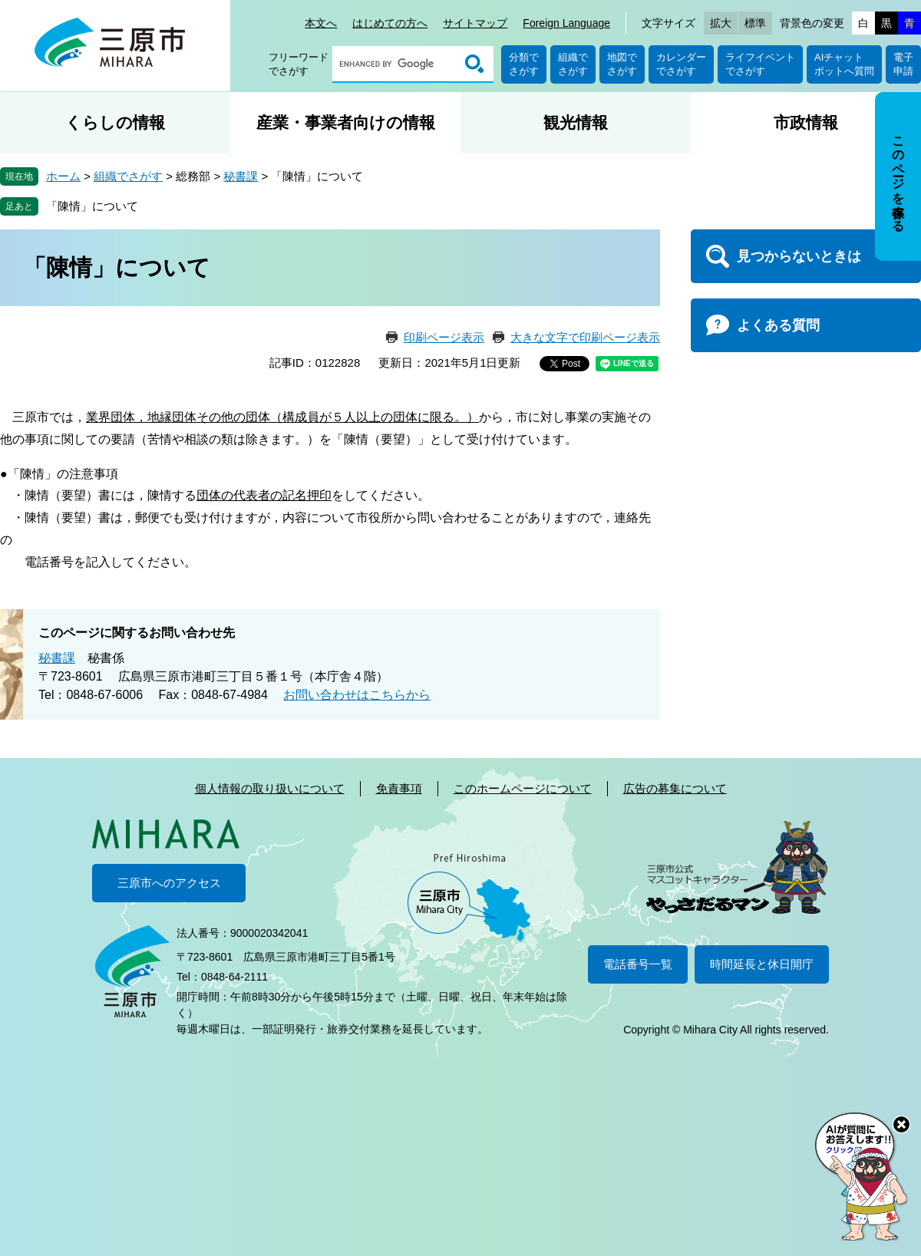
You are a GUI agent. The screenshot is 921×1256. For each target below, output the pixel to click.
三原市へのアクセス (169, 882)
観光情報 (575, 122)
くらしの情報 (115, 122)
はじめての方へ (389, 23)
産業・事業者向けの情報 (345, 122)
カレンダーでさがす (681, 64)
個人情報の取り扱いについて (270, 788)
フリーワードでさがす (298, 64)
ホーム (63, 176)
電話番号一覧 (637, 964)
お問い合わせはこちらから (357, 694)
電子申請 (903, 64)
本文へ (321, 23)
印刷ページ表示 (444, 337)
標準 (755, 23)
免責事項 (399, 788)
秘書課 (240, 176)
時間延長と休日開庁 (762, 964)
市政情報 (806, 122)
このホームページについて (523, 788)
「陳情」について (92, 206)
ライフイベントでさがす (760, 64)
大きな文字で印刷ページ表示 (585, 337)
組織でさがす (573, 64)
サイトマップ (475, 23)
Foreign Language (566, 23)
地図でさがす (622, 64)
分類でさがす (524, 64)
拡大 (720, 23)
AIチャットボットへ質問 (844, 64)
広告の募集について (675, 788)
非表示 (912, 93)
